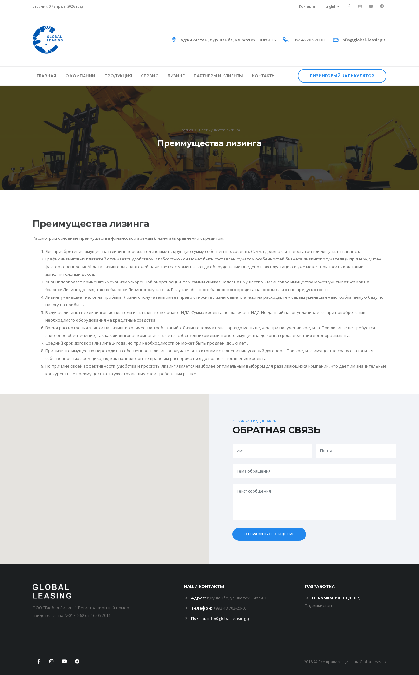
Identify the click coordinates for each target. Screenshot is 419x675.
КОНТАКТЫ (264, 75)
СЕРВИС (149, 75)
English (332, 6)
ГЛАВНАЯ (46, 75)
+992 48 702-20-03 (308, 40)
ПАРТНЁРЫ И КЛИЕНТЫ (218, 75)
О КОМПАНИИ (80, 75)
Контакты (307, 6)
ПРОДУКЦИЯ (118, 75)
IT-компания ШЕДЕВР (335, 598)
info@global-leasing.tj (363, 40)
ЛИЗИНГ (176, 75)
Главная (186, 130)
